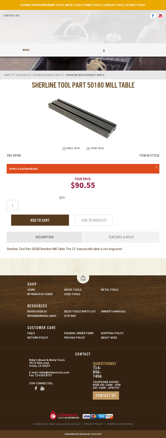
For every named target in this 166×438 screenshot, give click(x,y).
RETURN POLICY (37, 337)
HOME (31, 289)
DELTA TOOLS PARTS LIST (80, 311)
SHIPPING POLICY (112, 333)
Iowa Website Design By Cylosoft (83, 434)
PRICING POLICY (74, 337)
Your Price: (83, 179)
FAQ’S (31, 333)
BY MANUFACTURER (40, 294)
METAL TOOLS (109, 289)
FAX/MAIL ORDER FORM (78, 333)
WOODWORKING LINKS (41, 315)
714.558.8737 (43, 375)
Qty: (62, 198)
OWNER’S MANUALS (113, 311)
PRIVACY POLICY (94, 423)
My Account (62, 49)
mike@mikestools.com (49, 372)
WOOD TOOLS (72, 289)
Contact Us (11, 15)
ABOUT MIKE (109, 337)
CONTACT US (106, 395)
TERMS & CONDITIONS (120, 423)
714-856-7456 (97, 372)
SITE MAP (70, 315)
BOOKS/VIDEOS (37, 311)
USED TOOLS (72, 294)
